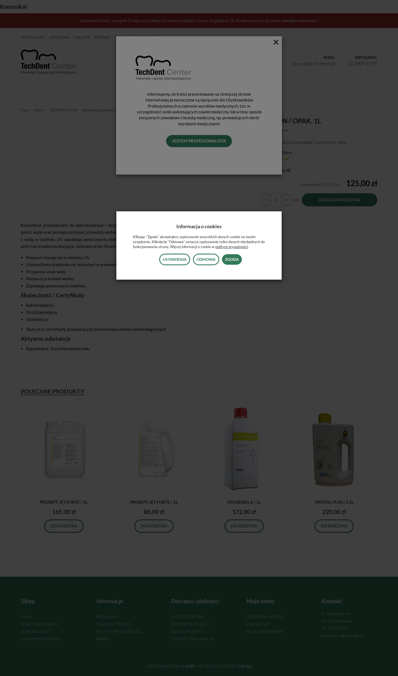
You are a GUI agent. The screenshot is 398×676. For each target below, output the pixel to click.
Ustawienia (175, 259)
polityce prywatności (231, 247)
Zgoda (232, 259)
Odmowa (206, 259)
